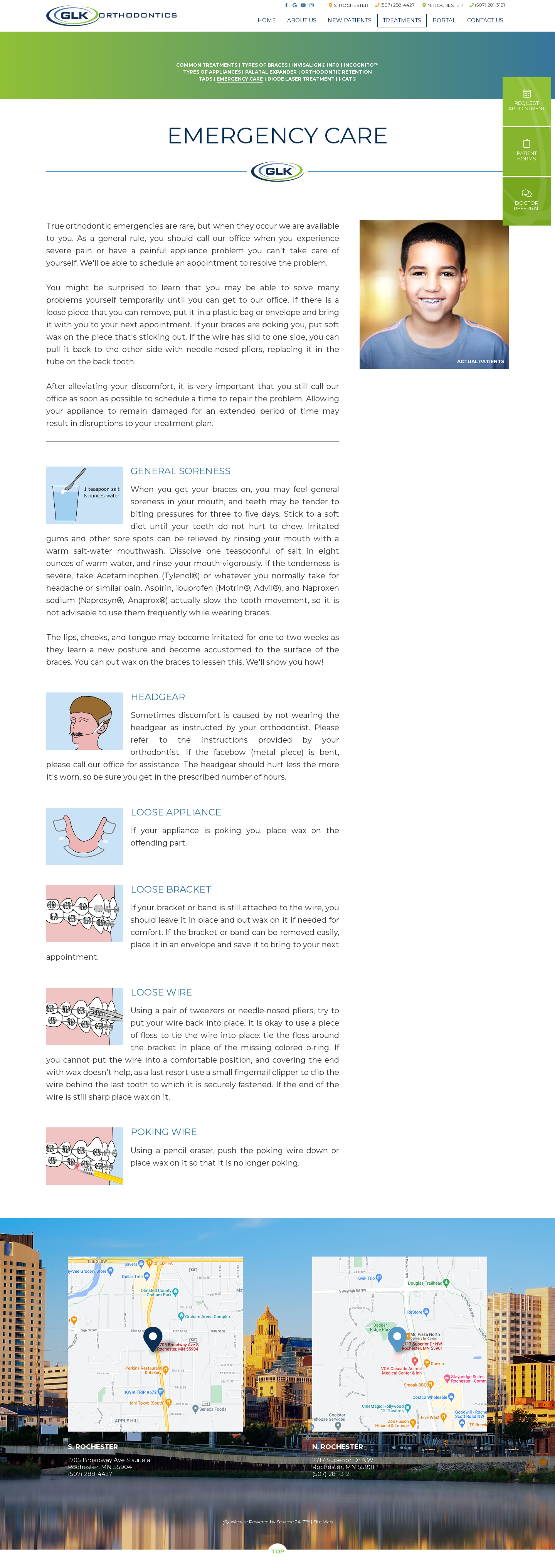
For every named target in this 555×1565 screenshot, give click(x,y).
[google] (293, 5)
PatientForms (527, 150)
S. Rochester (347, 5)
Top (277, 1551)
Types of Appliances (212, 72)
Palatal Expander (271, 72)
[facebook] (285, 5)
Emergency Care (240, 79)
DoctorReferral (527, 200)
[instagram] (310, 5)
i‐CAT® (348, 79)
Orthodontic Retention (336, 72)
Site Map (323, 1522)
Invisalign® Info (316, 65)
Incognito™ (361, 65)
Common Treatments (206, 65)
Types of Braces (265, 65)
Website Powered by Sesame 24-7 (266, 1522)
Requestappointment (527, 100)
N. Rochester (442, 5)
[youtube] (302, 5)
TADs (205, 79)
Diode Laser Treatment (301, 79)
